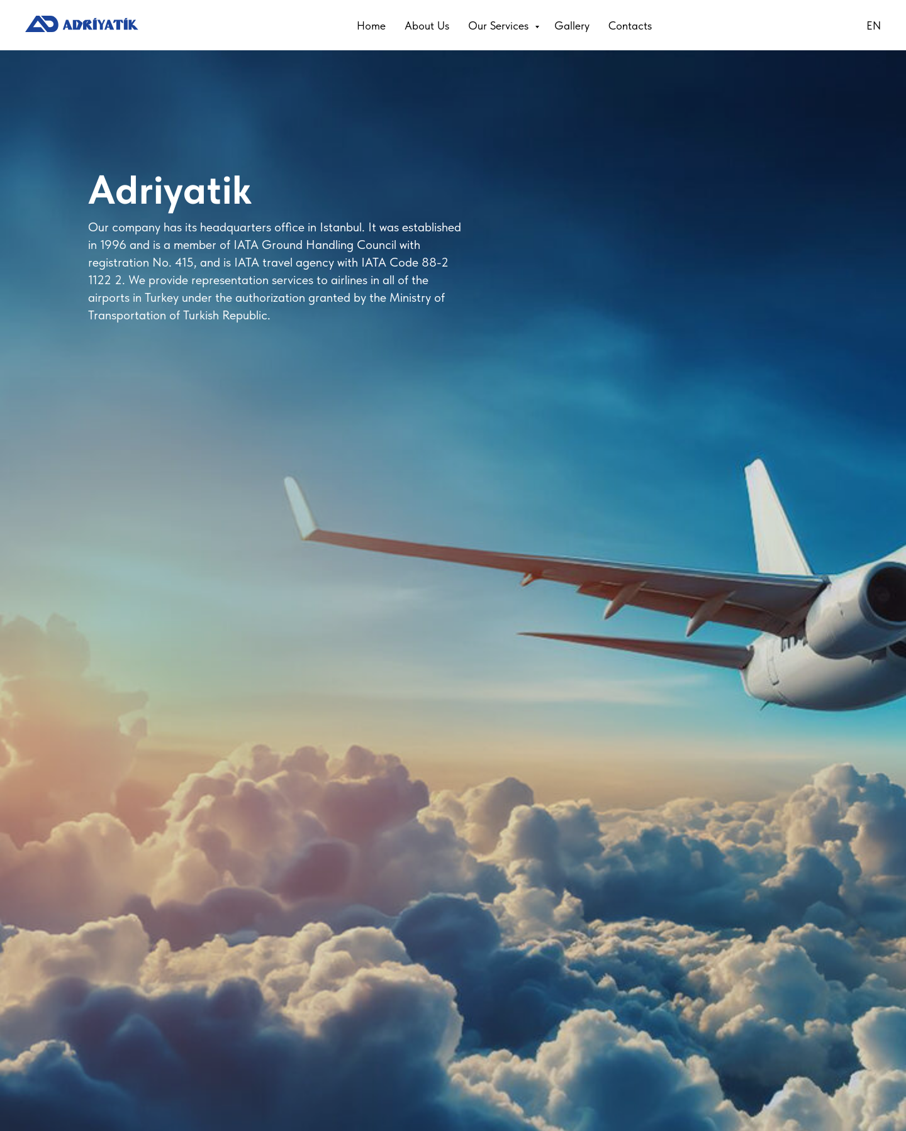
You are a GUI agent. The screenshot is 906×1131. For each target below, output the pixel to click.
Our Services (500, 25)
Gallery (572, 25)
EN (873, 25)
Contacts (630, 25)
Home (371, 25)
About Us (427, 25)
